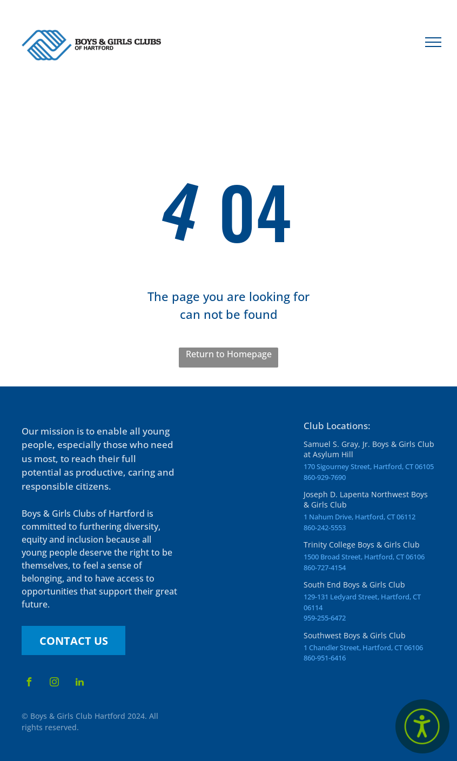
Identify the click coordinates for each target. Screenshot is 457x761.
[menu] (433, 42)
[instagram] (54, 683)
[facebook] (29, 683)
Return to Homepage (229, 354)
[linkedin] (79, 683)
